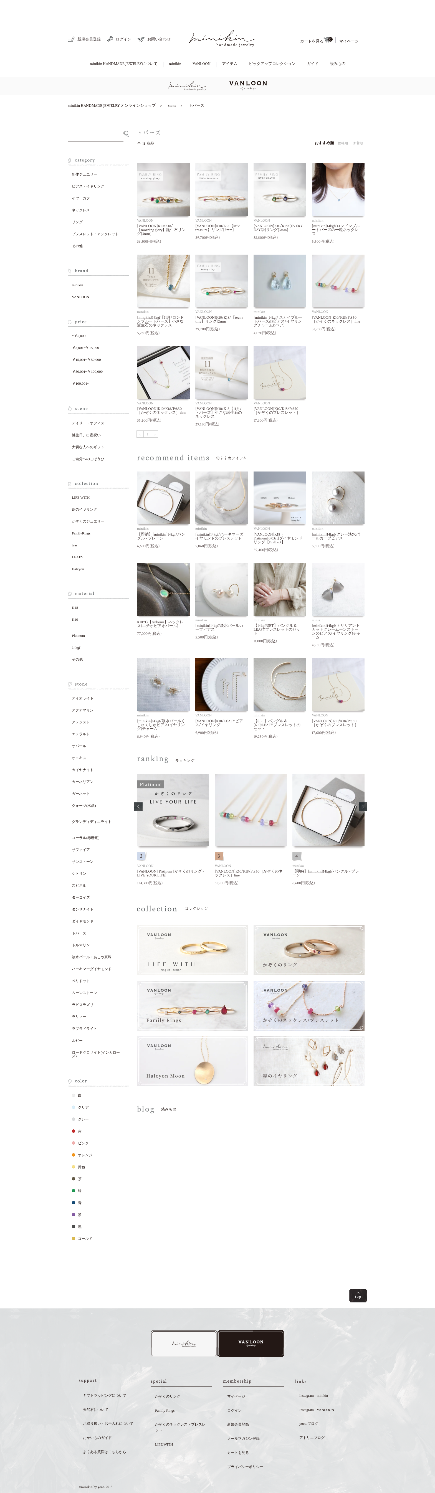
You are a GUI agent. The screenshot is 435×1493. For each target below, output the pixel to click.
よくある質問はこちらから (104, 1434)
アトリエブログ (312, 1420)
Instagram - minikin (313, 1377)
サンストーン (82, 842)
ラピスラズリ (82, 985)
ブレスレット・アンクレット (95, 215)
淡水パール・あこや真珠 (92, 938)
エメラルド (81, 715)
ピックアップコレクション (272, 45)
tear (74, 526)
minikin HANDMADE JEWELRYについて (124, 45)
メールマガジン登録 (243, 1420)
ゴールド (82, 1219)
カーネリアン (82, 763)
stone (172, 86)
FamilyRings (81, 514)
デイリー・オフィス (88, 404)
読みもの (337, 45)
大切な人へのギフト (88, 428)
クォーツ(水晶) (84, 786)
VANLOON (202, 45)
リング (77, 203)
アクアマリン (82, 691)
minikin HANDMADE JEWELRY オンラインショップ (112, 86)
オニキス (79, 739)
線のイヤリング (84, 490)
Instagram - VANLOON (316, 1392)
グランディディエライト (92, 802)
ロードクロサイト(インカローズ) (96, 1035)
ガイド (312, 45)
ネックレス (81, 191)
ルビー (77, 1021)
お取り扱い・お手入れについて (108, 1405)
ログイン (119, 20)
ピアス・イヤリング (88, 167)
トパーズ (196, 86)
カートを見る (316, 21)
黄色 (78, 1148)
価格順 (343, 124)
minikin (175, 45)
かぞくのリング (167, 1378)
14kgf (76, 628)
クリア (80, 1088)
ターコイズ (81, 878)
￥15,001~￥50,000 (86, 340)
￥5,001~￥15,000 (85, 328)
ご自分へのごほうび (88, 440)
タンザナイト (82, 890)
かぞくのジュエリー (88, 502)
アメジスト (81, 703)
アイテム (229, 45)
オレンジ (82, 1136)
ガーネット (81, 774)
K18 (75, 588)
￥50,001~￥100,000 (87, 352)
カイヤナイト (82, 751)
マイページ (349, 22)
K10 (75, 600)
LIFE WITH (81, 478)
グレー (80, 1100)
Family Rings (164, 1392)
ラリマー (79, 997)
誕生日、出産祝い (86, 416)
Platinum (78, 616)
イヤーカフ (81, 179)
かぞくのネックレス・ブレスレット (180, 1409)
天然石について (95, 1392)
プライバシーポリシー (245, 1449)
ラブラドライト (84, 1009)
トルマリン (81, 926)
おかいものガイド (97, 1420)
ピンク (80, 1124)
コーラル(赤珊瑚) (86, 819)
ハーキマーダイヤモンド (92, 950)
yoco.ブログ (308, 1405)
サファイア (81, 830)
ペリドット (81, 962)
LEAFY (78, 538)
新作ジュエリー (84, 155)
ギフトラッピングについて (104, 1377)
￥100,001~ (80, 364)
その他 (77, 227)
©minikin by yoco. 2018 (95, 1469)
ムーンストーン (84, 974)
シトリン (79, 854)
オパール (79, 727)
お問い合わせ (154, 20)
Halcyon (78, 550)
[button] (138, 787)
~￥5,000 (78, 317)
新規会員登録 (84, 20)
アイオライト (82, 679)
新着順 (358, 124)
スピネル (79, 866)
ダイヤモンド (82, 902)
